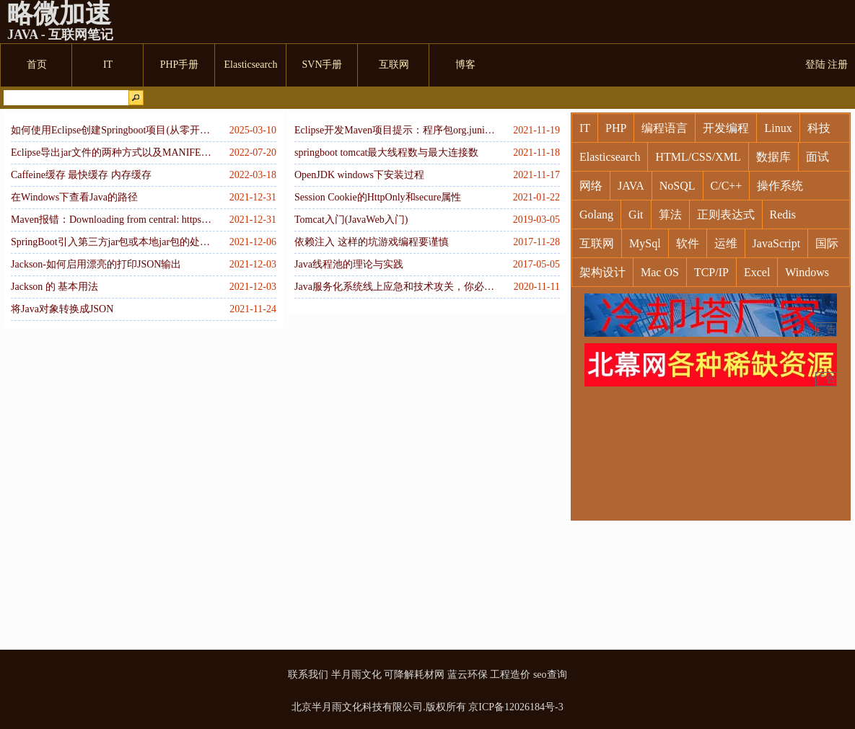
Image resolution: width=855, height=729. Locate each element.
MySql (645, 243)
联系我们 (308, 674)
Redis (783, 214)
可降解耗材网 (414, 674)
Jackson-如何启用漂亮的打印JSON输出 (96, 264)
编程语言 (664, 128)
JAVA (631, 186)
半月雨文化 (356, 674)
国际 (826, 243)
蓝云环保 (467, 674)
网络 (590, 186)
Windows (807, 272)
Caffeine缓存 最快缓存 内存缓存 (81, 174)
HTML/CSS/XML (697, 157)
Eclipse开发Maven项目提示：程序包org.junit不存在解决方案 (395, 130)
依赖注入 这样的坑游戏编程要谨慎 (371, 242)
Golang (596, 214)
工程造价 (510, 674)
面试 (817, 157)
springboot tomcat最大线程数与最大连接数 (386, 152)
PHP (615, 128)
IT (584, 128)
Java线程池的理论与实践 (348, 264)
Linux (778, 128)
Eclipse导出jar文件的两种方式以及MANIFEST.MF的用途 (112, 152)
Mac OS (660, 272)
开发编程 (726, 128)
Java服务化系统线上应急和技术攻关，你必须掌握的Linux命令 (395, 286)
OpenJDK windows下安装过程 (359, 174)
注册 (838, 64)
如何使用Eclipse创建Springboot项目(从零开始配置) (112, 130)
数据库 (773, 157)
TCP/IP (711, 272)
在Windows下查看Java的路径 (74, 197)
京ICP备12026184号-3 (515, 707)
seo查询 (550, 674)
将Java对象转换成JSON (62, 309)
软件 (687, 243)
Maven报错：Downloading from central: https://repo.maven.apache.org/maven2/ (112, 219)
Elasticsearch (609, 157)
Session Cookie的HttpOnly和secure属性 (377, 197)
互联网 (596, 243)
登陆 (815, 64)
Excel (757, 272)
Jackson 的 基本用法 (54, 286)
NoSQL (677, 186)
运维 (725, 243)
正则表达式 (726, 214)
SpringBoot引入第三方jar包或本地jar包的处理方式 (112, 242)
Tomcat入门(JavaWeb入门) (351, 219)
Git (635, 214)
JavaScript (777, 243)
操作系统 (780, 186)
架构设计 (602, 272)
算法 (670, 214)
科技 (818, 128)
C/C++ (726, 186)
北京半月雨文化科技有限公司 (357, 707)
